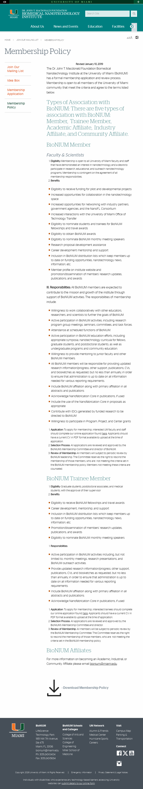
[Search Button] (134, 14)
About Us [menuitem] (37, 26)
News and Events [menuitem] (66, 26)
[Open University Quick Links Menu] (138, 2)
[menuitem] (134, 27)
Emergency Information (81, 772)
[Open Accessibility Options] (4, 2)
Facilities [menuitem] (118, 26)
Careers (93, 742)
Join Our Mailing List (28, 40)
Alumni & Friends (98, 731)
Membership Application (16, 92)
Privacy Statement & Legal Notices (113, 772)
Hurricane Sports (98, 739)
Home (8, 40)
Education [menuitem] (95, 26)
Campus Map (123, 731)
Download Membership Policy (86, 688)
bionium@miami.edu (103, 663)
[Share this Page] (136, 38)
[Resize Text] (129, 38)
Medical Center (97, 735)
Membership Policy (54, 40)
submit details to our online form (78, 783)
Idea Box (13, 80)
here (104, 433)
